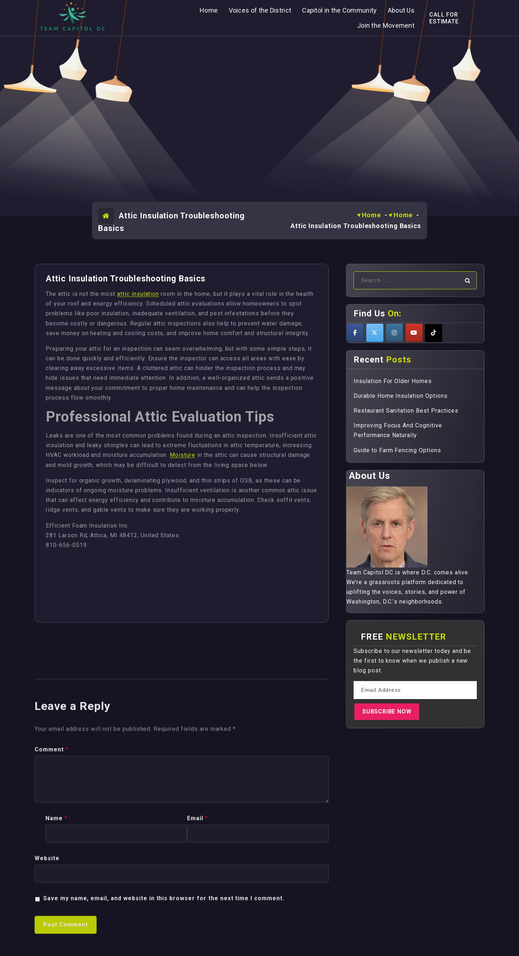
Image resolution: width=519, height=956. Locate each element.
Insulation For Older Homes (393, 381)
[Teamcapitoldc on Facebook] (355, 333)
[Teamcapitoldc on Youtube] (414, 333)
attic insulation (138, 293)
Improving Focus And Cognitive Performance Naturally (398, 430)
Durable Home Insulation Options (401, 395)
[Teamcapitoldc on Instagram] (394, 333)
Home (371, 215)
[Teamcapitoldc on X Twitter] (374, 333)
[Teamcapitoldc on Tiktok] (433, 333)
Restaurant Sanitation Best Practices (406, 410)
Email (197, 947)
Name (56, 947)
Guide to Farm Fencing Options (397, 450)
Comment (51, 878)
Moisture (182, 455)
